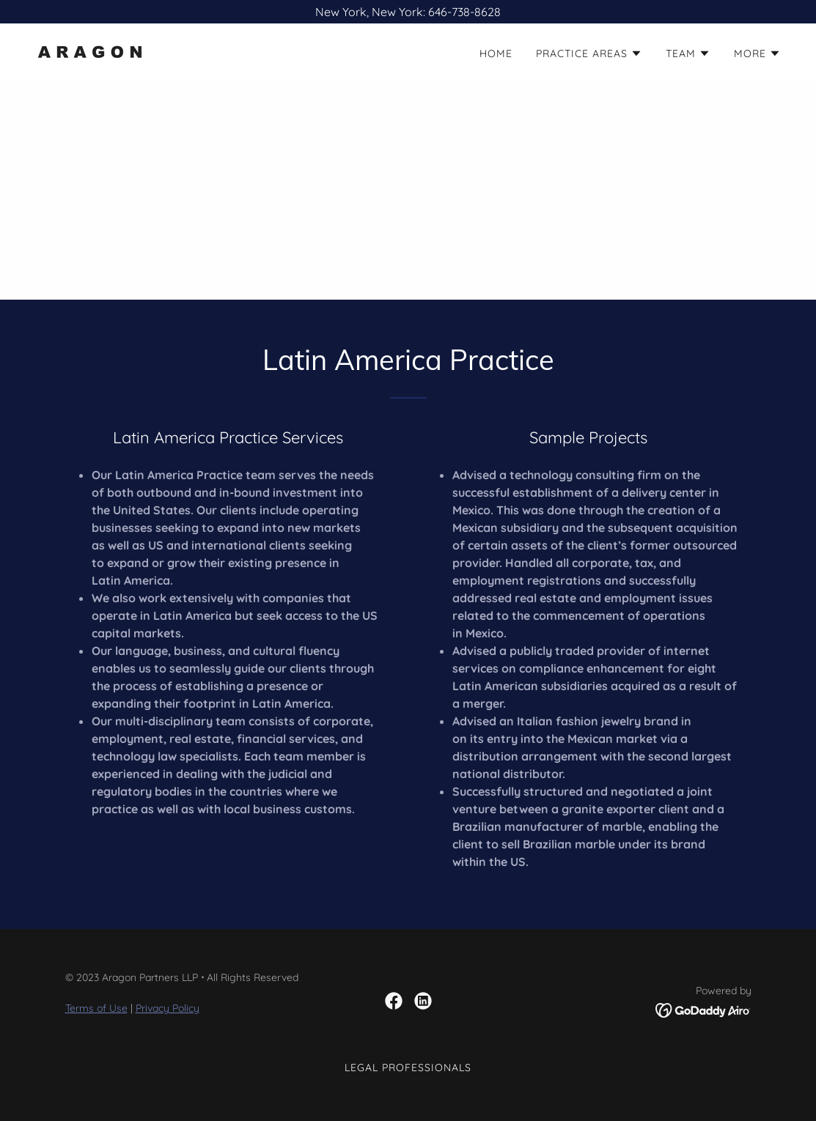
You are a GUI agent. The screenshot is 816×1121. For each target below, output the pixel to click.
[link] (89, 50)
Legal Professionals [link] (408, 1067)
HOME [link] (495, 53)
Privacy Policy (167, 1008)
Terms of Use (96, 1008)
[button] (589, 53)
